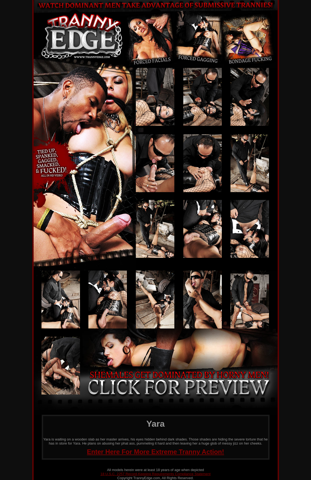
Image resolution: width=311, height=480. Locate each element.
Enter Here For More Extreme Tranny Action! (155, 451)
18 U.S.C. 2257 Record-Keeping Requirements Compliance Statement (155, 474)
